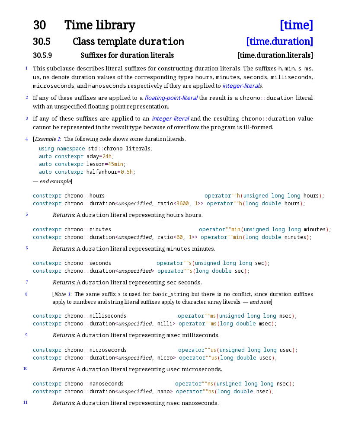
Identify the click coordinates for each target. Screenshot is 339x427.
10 (25, 368)
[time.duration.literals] (275, 55)
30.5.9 (42, 55)
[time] (296, 25)
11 (25, 402)
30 (39, 25)
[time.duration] (279, 41)
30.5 (42, 41)
